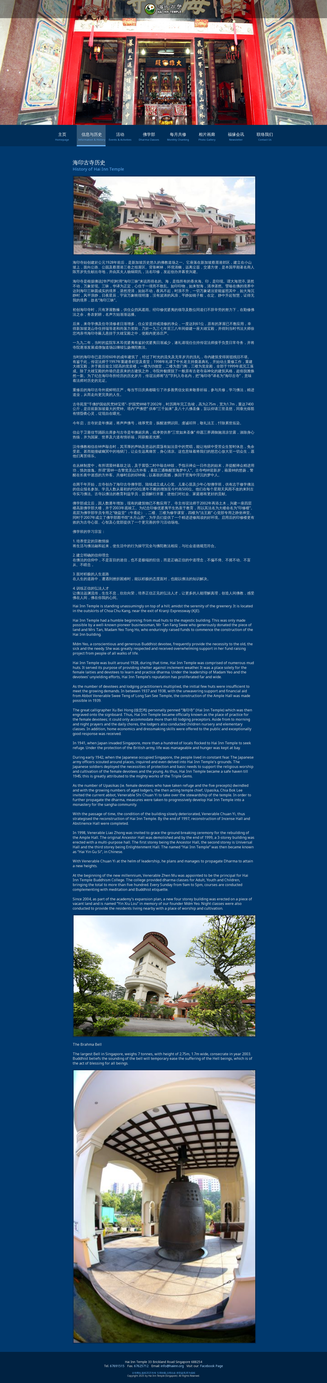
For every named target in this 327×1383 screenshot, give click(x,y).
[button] (153, 118)
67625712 (141, 1366)
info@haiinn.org (172, 1366)
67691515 (117, 1366)
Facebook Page (211, 1366)
